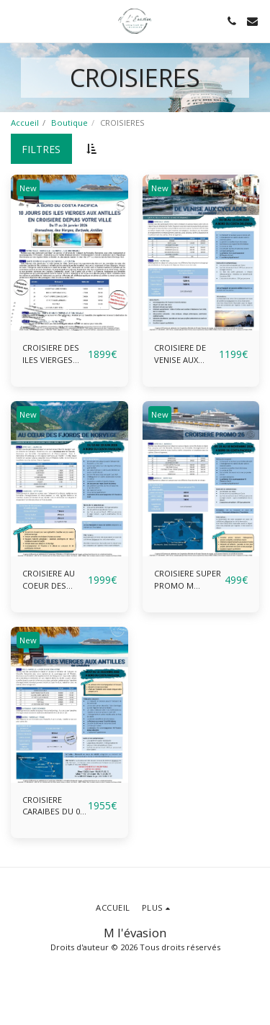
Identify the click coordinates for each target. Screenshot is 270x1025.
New (28, 188)
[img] (69, 253)
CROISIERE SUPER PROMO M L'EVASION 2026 (187, 580)
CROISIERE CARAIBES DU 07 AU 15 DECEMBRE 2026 (53, 806)
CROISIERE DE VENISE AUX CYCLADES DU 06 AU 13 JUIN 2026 (186, 354)
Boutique (69, 122)
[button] (16, 20)
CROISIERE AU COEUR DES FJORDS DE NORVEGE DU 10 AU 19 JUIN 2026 (53, 580)
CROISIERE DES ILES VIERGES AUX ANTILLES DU (50, 354)
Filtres (41, 149)
